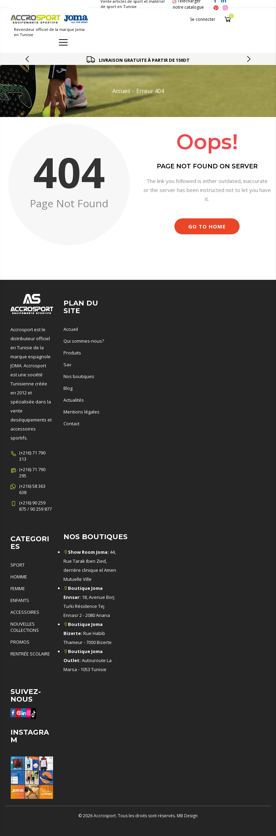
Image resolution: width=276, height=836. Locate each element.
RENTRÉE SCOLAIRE (30, 654)
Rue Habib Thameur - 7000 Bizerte (87, 633)
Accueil (121, 91)
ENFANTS (19, 600)
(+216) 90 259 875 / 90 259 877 (35, 506)
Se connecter (202, 19)
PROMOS (19, 642)
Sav (67, 364)
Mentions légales (81, 412)
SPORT (17, 565)
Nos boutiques (78, 376)
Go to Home (207, 226)
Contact (71, 423)
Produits (72, 353)
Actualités (73, 400)
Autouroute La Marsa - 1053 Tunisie (87, 660)
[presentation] (28, 59)
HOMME (18, 577)
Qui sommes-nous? (83, 341)
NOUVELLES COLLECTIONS (24, 627)
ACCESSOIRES (24, 612)
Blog (67, 388)
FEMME (17, 588)
